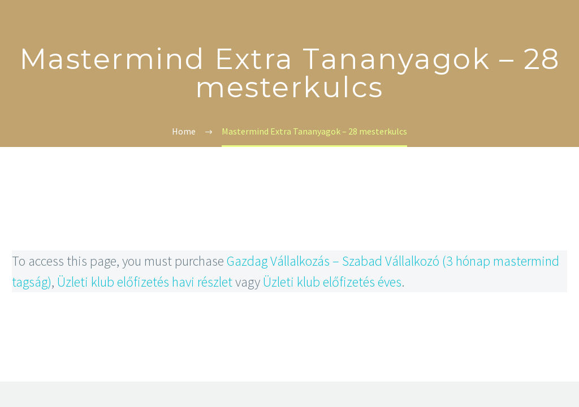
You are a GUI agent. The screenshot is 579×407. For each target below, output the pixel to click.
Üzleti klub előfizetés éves (332, 282)
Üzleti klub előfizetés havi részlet (144, 282)
